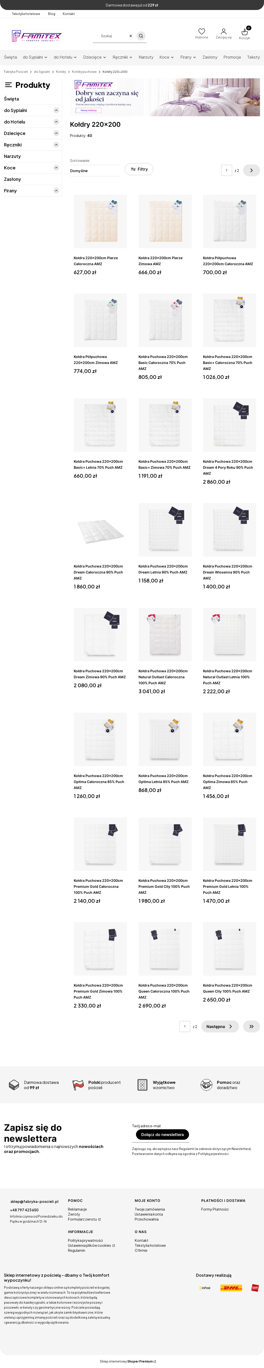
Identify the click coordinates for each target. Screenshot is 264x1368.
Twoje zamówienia (150, 1209)
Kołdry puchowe (84, 72)
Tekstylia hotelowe (26, 14)
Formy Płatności (215, 1209)
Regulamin (76, 1250)
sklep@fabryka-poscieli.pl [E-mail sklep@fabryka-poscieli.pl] (34, 1201)
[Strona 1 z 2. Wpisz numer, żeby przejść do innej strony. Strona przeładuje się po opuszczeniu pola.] (226, 170)
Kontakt (69, 14)
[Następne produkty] (220, 1026)
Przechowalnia (147, 1219)
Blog (51, 14)
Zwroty (74, 1214)
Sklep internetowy (126, 1361)
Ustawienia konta (149, 1214)
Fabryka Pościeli (16, 72)
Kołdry (61, 72)
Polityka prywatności (85, 1240)
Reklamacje (77, 1209)
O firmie (141, 1250)
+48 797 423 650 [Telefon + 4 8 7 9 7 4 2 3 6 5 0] (24, 1210)
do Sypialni (42, 72)
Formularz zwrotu (82, 1219)
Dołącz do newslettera (162, 1134)
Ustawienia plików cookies (90, 1245)
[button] (140, 35)
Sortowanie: (80, 160)
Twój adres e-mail (146, 1126)
